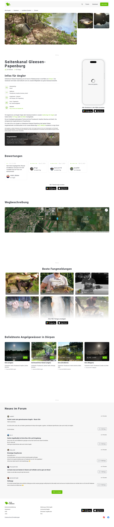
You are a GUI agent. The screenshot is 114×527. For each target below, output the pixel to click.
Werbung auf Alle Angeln (46, 507)
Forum (87, 4)
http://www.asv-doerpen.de (16, 108)
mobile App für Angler (48, 115)
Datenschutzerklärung (10, 507)
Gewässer (95, 4)
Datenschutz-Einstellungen (12, 517)
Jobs (6, 513)
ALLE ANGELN (41, 125)
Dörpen (51, 79)
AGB (6, 511)
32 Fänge (14, 117)
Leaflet (52, 231)
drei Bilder (23, 117)
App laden (104, 4)
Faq (41, 513)
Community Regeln (45, 509)
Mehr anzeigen (57, 492)
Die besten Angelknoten (46, 511)
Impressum (7, 509)
